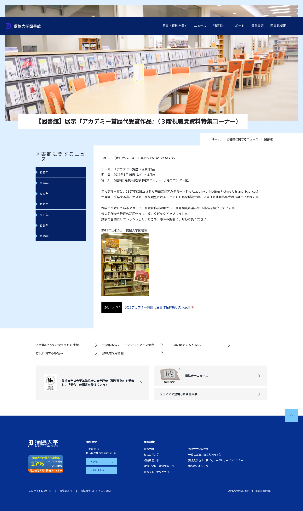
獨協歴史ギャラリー (199, 466)
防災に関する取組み (49, 353)
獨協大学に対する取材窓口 (96, 490)
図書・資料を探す (175, 25)
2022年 (44, 204)
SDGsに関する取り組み (185, 345)
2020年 (44, 225)
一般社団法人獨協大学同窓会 (204, 454)
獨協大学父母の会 (198, 449)
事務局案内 (66, 490)
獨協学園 (149, 449)
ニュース (200, 25)
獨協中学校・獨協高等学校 (159, 466)
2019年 (44, 236)
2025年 (44, 172)
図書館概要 (278, 25)
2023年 (44, 193)
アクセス (95, 461)
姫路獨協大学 (151, 460)
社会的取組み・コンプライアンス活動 (128, 345)
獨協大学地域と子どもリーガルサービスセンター (215, 460)
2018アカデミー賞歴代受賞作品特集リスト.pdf (157, 307)
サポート (238, 25)
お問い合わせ (98, 470)
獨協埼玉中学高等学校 (156, 472)
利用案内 (219, 25)
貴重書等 (257, 25)
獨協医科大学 (151, 454)
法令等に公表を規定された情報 (57, 345)
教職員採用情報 (113, 353)
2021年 (44, 215)
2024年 (44, 183)
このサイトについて (39, 490)
